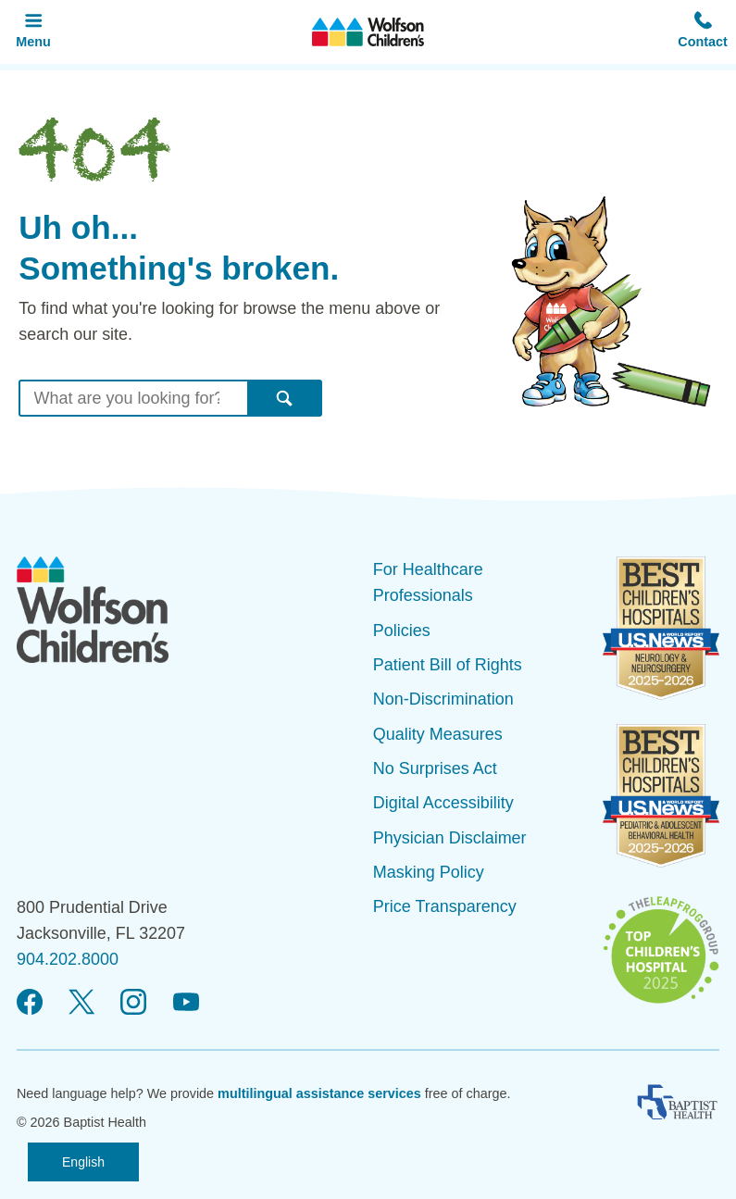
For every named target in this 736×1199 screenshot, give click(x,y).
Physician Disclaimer (450, 838)
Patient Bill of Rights (447, 665)
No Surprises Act (435, 768)
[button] (702, 32)
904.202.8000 (68, 959)
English (83, 1162)
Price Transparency (445, 906)
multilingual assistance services (319, 1093)
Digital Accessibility (443, 802)
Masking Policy (428, 872)
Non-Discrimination (443, 699)
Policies (401, 630)
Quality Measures (438, 734)
